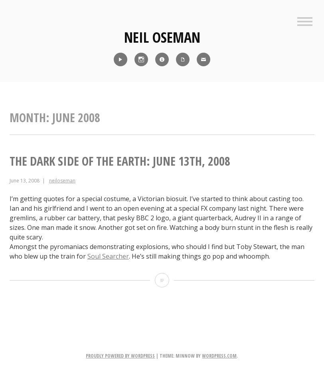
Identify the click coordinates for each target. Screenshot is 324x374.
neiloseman (62, 180)
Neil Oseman (162, 37)
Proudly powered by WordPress (120, 355)
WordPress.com (219, 355)
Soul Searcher (108, 256)
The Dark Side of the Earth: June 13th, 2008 (120, 161)
